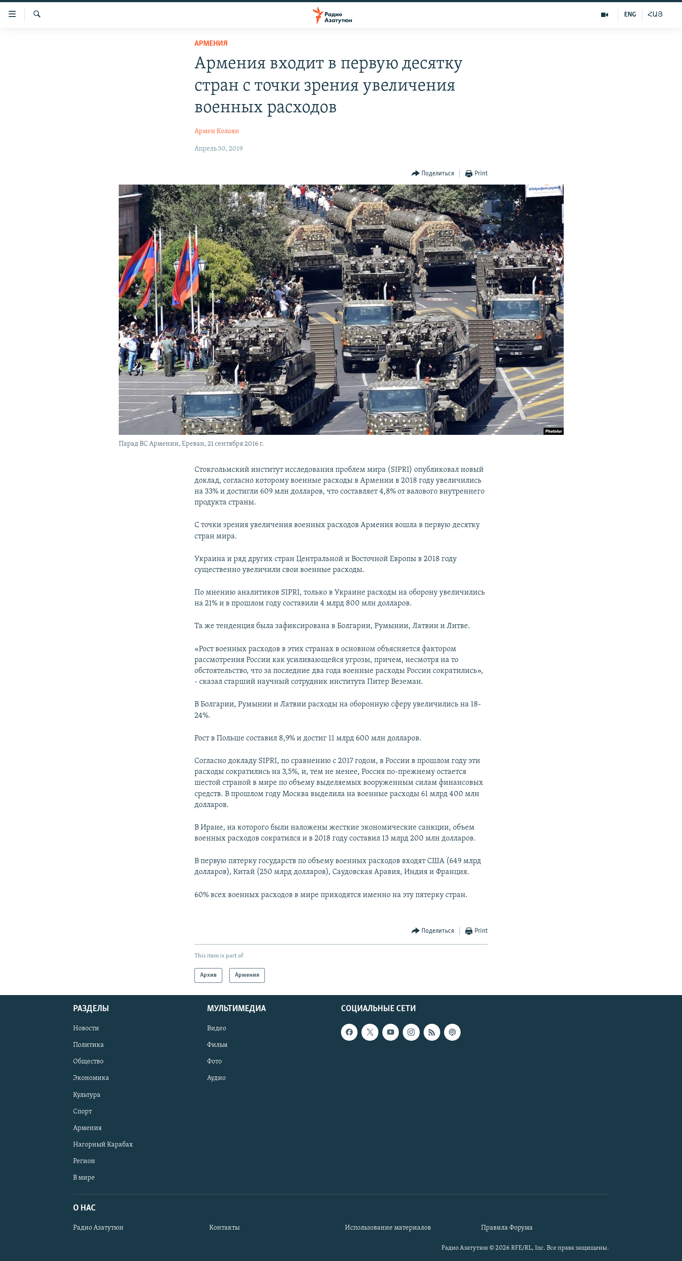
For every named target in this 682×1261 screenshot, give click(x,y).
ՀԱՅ (655, 14)
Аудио (216, 1078)
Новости (86, 1028)
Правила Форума (507, 1227)
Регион (84, 1161)
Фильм (217, 1045)
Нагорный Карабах (103, 1144)
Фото (214, 1061)
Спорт (82, 1111)
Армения (210, 44)
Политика (88, 1045)
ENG (630, 14)
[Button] (433, 174)
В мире (84, 1177)
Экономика (91, 1078)
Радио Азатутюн (98, 1227)
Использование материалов (388, 1227)
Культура (86, 1095)
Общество (88, 1061)
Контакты (224, 1227)
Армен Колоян (216, 131)
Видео (216, 1028)
